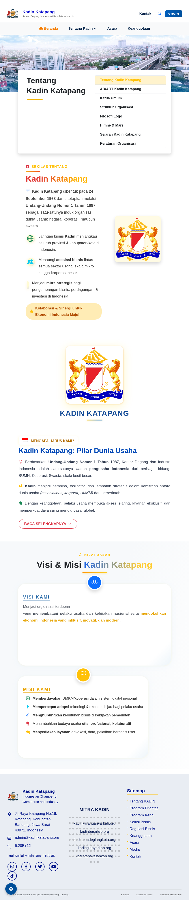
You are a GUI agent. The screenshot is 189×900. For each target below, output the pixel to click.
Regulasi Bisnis (142, 829)
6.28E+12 (23, 846)
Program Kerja (141, 815)
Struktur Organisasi (116, 107)
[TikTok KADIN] (12, 876)
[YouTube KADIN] (53, 866)
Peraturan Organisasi (118, 143)
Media (135, 849)
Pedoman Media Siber (171, 894)
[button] (70, 817)
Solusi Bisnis (140, 822)
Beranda (48, 28)
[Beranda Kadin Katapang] (40, 14)
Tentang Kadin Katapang (120, 80)
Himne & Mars (112, 125)
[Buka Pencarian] (159, 14)
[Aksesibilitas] (11, 889)
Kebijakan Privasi (145, 894)
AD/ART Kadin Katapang (120, 89)
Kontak (145, 13)
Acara (112, 28)
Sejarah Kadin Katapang (120, 134)
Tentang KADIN (142, 801)
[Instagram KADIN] (12, 866)
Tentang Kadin (83, 29)
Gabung (173, 13)
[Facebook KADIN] (26, 866)
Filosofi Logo (111, 116)
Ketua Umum (111, 98)
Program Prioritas (144, 808)
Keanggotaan (139, 28)
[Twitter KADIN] (40, 866)
